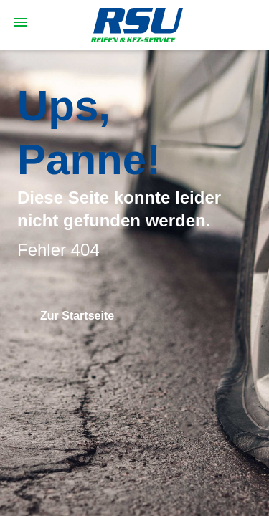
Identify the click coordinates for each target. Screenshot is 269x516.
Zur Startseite (77, 316)
